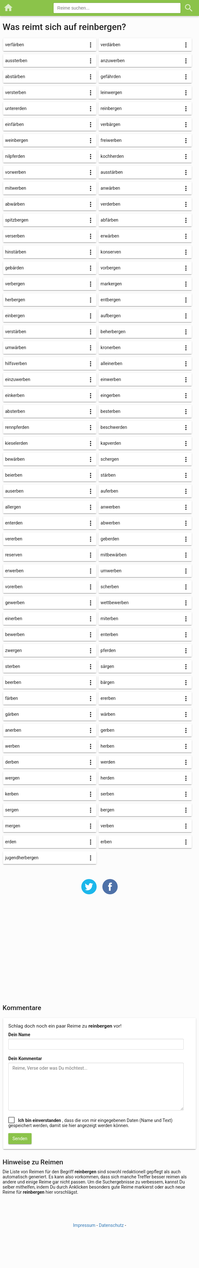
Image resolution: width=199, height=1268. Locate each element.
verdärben (110, 44)
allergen (13, 506)
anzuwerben (112, 60)
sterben (12, 666)
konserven (110, 251)
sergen (11, 809)
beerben (13, 682)
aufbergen (110, 315)
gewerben (15, 602)
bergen (107, 809)
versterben (15, 92)
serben (107, 793)
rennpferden (17, 427)
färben (11, 698)
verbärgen (110, 124)
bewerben (15, 634)
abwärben (15, 204)
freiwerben (111, 140)
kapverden (110, 443)
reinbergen (111, 108)
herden (107, 778)
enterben (109, 634)
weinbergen (16, 140)
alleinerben (111, 363)
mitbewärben (113, 554)
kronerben (110, 347)
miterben (109, 618)
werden (107, 762)
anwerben (110, 506)
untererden (15, 108)
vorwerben (15, 172)
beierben (13, 475)
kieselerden (16, 443)
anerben (13, 730)
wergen (12, 778)
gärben (12, 714)
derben (12, 762)
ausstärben (111, 172)
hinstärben (15, 251)
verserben (15, 235)
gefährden (110, 76)
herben (107, 746)
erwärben (109, 235)
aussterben (16, 60)
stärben (107, 475)
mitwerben (15, 188)
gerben (107, 730)
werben (12, 746)
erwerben (14, 570)
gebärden (14, 267)
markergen (111, 283)
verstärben (15, 331)
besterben (110, 411)
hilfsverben (16, 363)
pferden (108, 650)
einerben (13, 618)
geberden (109, 538)
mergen (12, 825)
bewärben (15, 459)
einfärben (14, 124)
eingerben (110, 395)
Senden (19, 1138)
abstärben (15, 76)
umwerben (111, 570)
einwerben (110, 379)
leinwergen (111, 92)
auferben (109, 491)
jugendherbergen (22, 857)
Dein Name (19, 1034)
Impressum (84, 1225)
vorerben (13, 586)
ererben (107, 698)
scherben (109, 586)
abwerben (110, 522)
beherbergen (112, 331)
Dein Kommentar (25, 1058)
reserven (13, 554)
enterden (14, 522)
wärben (107, 714)
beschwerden (113, 427)
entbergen (110, 299)
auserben (14, 491)
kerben (11, 793)
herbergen (15, 299)
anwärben (110, 188)
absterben (15, 411)
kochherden (112, 156)
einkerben (15, 395)
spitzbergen (16, 220)
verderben (110, 204)
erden (10, 841)
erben (106, 841)
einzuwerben (17, 379)
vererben (13, 538)
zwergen (13, 650)
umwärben (15, 347)
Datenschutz (111, 1225)
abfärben (109, 220)
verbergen (15, 283)
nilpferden (15, 156)
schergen (109, 459)
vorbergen (110, 267)
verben (107, 825)
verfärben (14, 44)
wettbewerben (114, 602)
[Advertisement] (99, 953)
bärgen (107, 682)
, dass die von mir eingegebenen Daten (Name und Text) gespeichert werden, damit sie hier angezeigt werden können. (90, 1123)
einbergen (15, 315)
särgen (107, 666)
